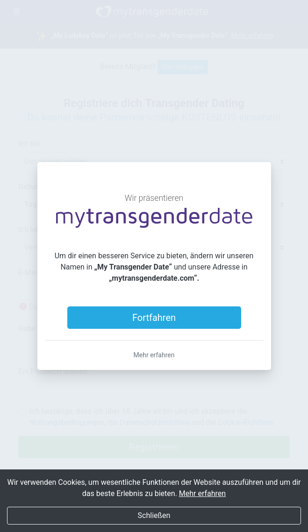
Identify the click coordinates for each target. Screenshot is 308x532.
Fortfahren (154, 317)
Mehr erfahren (154, 355)
